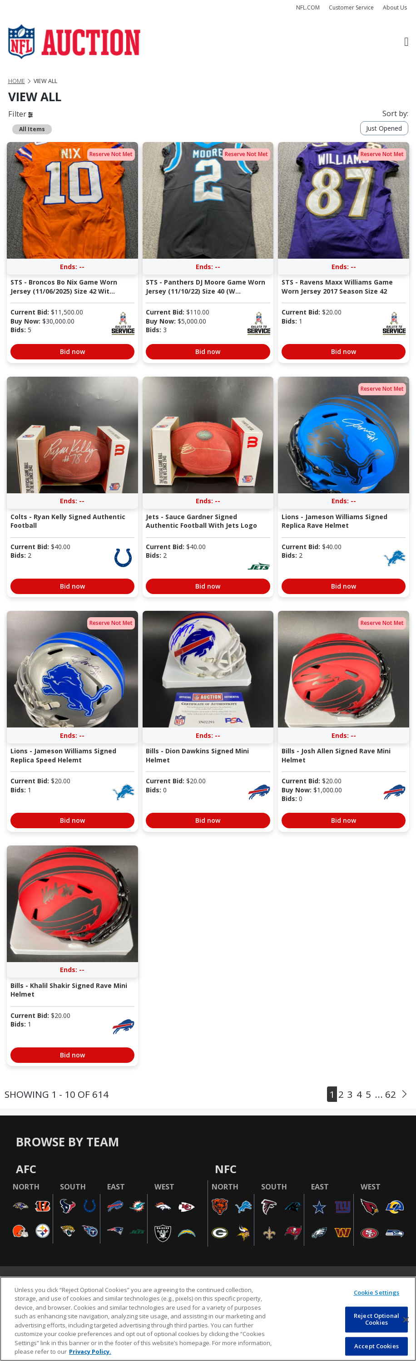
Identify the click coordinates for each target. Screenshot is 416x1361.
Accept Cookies (376, 1346)
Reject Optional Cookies (376, 1319)
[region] (208, 1319)
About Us (395, 7)
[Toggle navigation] (406, 41)
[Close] (406, 1320)
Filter (20, 114)
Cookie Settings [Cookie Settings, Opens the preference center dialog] (377, 1292)
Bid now (72, 351)
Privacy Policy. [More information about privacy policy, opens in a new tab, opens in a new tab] (90, 1351)
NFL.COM (308, 7)
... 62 (385, 1094)
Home (16, 81)
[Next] (404, 1094)
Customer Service (351, 7)
